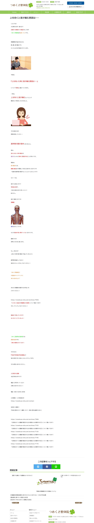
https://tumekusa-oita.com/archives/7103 (25, 425)
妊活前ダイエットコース (35, 521)
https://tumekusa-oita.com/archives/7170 (25, 443)
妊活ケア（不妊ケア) (35, 512)
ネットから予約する (75, 6)
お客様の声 (13, 521)
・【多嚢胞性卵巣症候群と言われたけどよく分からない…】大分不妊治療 (28, 495)
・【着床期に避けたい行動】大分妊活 (19, 497)
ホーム (12, 512)
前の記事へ (16, 502)
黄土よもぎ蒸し (34, 518)
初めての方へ (14, 515)
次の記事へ (78, 502)
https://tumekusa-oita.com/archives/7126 (25, 431)
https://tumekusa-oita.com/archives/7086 (25, 419)
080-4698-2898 (75, 3)
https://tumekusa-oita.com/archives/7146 (25, 437)
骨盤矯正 (32, 515)
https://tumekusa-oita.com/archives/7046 (25, 299)
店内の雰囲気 (14, 518)
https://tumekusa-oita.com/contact (22, 401)
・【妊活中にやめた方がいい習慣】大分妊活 (20, 499)
